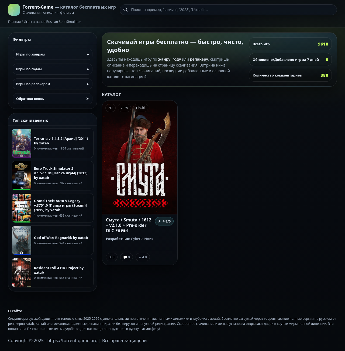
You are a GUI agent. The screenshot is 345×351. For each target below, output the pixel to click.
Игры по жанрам (52, 54)
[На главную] (62, 10)
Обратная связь (52, 99)
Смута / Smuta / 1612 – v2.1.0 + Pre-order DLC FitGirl (128, 225)
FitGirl (140, 108)
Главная (14, 21)
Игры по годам (52, 69)
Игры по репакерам (52, 84)
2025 (124, 108)
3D (110, 108)
